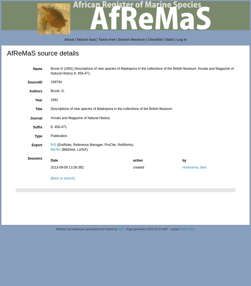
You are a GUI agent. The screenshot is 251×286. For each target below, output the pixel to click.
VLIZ (121, 229)
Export (37, 145)
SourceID (35, 82)
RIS (53, 145)
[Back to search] (63, 178)
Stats (169, 40)
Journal (36, 118)
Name (37, 69)
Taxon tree (107, 40)
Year (38, 100)
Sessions (35, 158)
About (69, 40)
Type (38, 136)
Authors (35, 91)
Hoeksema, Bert (194, 167)
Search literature (131, 40)
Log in (182, 40)
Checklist (155, 40)
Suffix (37, 127)
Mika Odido (188, 229)
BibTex (56, 150)
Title (38, 109)
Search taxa (86, 40)
